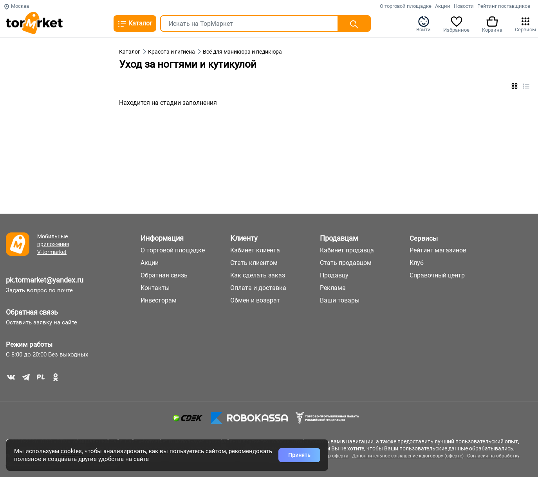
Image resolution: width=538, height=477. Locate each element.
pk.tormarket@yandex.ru (44, 280)
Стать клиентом (254, 262)
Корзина (492, 24)
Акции (442, 6)
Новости (464, 6)
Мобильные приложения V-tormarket (53, 244)
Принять (299, 455)
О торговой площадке (405, 6)
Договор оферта (330, 456)
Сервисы (525, 24)
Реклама (333, 288)
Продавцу (334, 275)
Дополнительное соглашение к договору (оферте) (408, 456)
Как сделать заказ (257, 275)
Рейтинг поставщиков (503, 6)
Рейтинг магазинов (438, 250)
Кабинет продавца (347, 250)
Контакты (155, 288)
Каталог (134, 24)
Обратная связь (32, 312)
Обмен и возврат (255, 300)
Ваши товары (339, 300)
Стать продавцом (346, 262)
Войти (423, 24)
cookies (71, 451)
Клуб (417, 262)
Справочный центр (437, 275)
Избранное (456, 24)
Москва (16, 6)
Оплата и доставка (258, 288)
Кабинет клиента (255, 250)
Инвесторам (159, 300)
